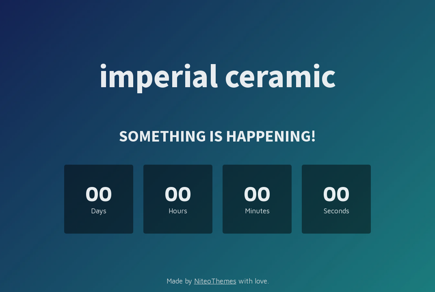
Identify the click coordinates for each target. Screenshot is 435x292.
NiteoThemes (215, 281)
